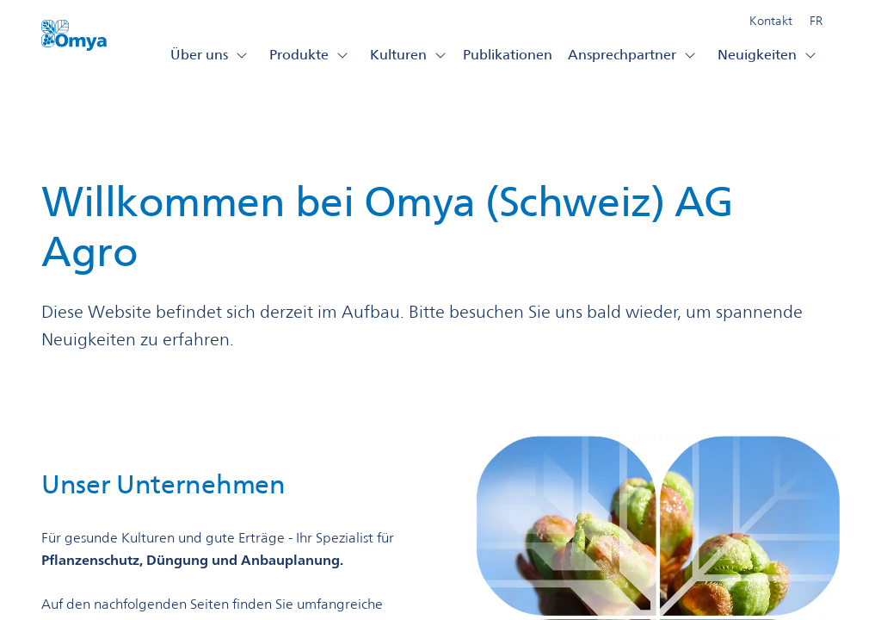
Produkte (309, 54)
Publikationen (507, 54)
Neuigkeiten (767, 54)
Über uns (209, 54)
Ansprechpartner (632, 54)
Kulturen (408, 54)
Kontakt (770, 21)
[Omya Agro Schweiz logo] (74, 40)
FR (816, 21)
